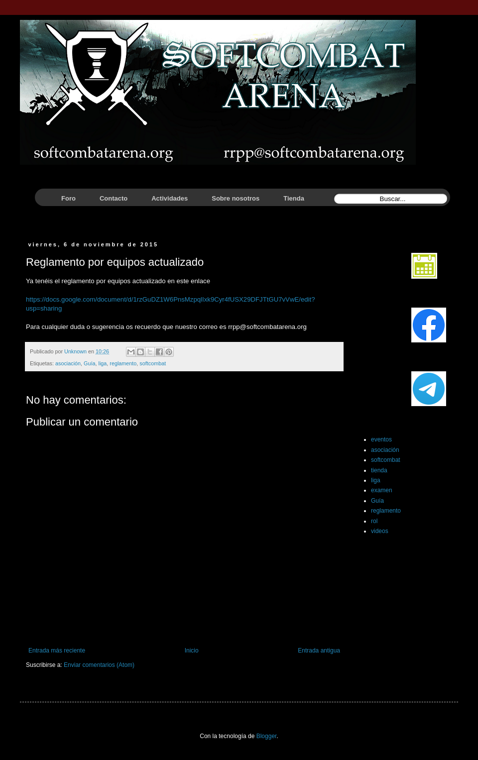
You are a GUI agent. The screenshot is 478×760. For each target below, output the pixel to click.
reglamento (123, 363)
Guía (89, 363)
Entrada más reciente (56, 650)
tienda (379, 470)
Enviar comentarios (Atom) (99, 664)
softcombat (152, 363)
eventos (381, 439)
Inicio (192, 650)
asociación (68, 363)
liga (102, 363)
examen (381, 490)
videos (379, 531)
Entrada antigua (319, 650)
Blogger (266, 736)
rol (374, 521)
